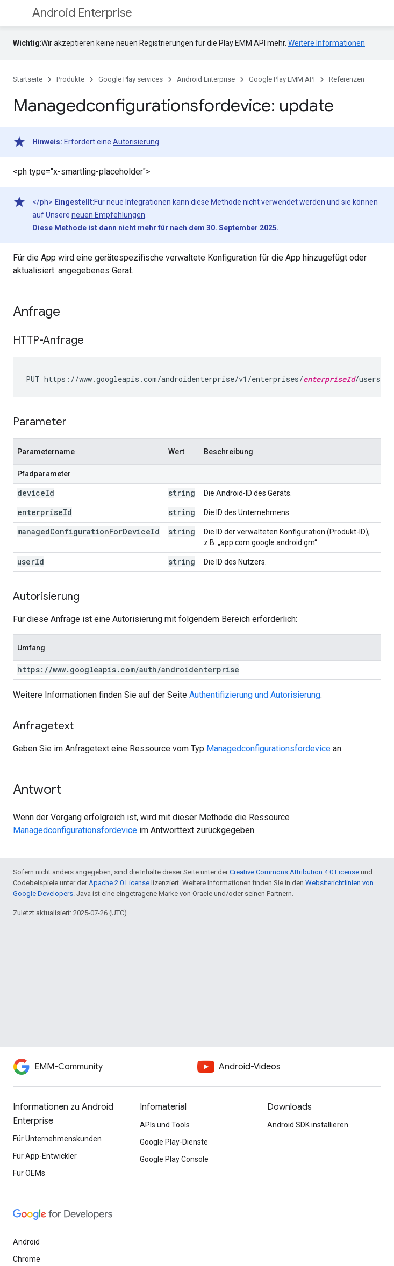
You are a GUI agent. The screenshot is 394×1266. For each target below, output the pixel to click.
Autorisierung (136, 142)
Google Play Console (174, 1159)
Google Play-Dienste (174, 1142)
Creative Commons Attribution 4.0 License (294, 872)
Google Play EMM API (282, 79)
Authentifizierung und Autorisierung (254, 695)
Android (26, 1242)
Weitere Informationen (326, 43)
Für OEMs (29, 1173)
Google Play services (130, 79)
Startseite (27, 79)
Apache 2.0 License (119, 883)
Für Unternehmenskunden (57, 1138)
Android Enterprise (82, 12)
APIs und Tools (165, 1124)
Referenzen (346, 79)
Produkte (70, 79)
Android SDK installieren (307, 1124)
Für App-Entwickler (45, 1156)
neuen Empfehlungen (108, 215)
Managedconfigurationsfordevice (268, 748)
